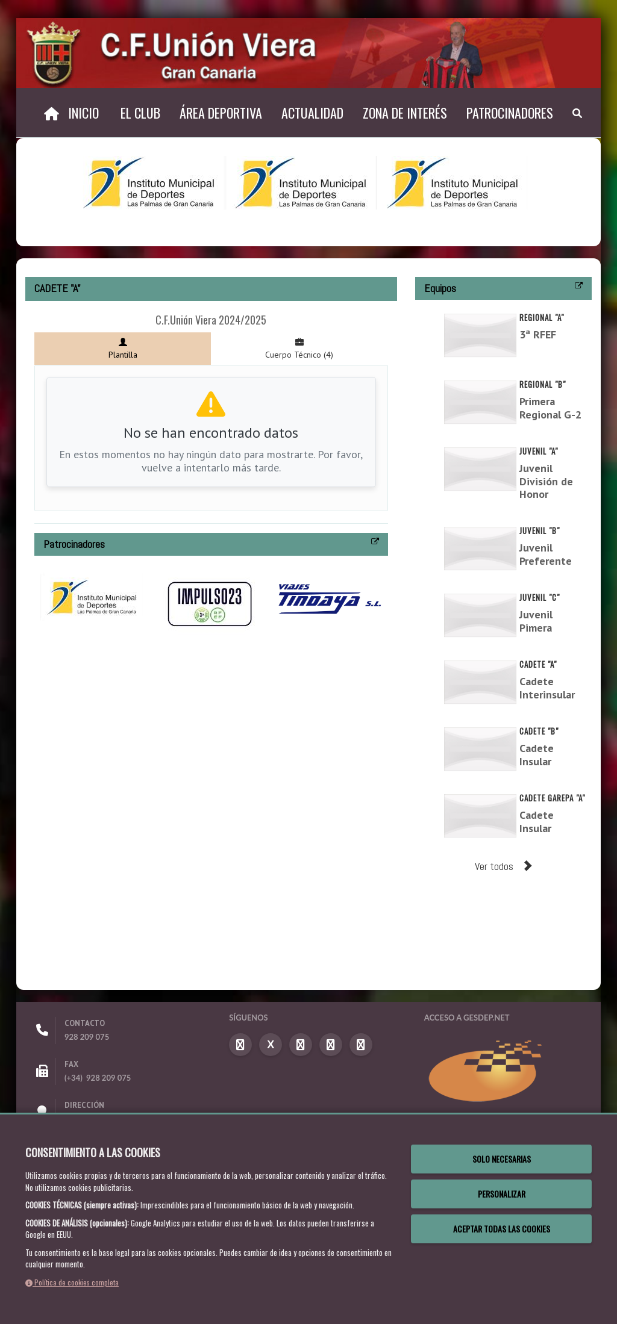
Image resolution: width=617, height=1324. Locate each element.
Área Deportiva (221, 112)
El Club (140, 112)
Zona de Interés (405, 112)
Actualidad (312, 112)
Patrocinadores (509, 112)
